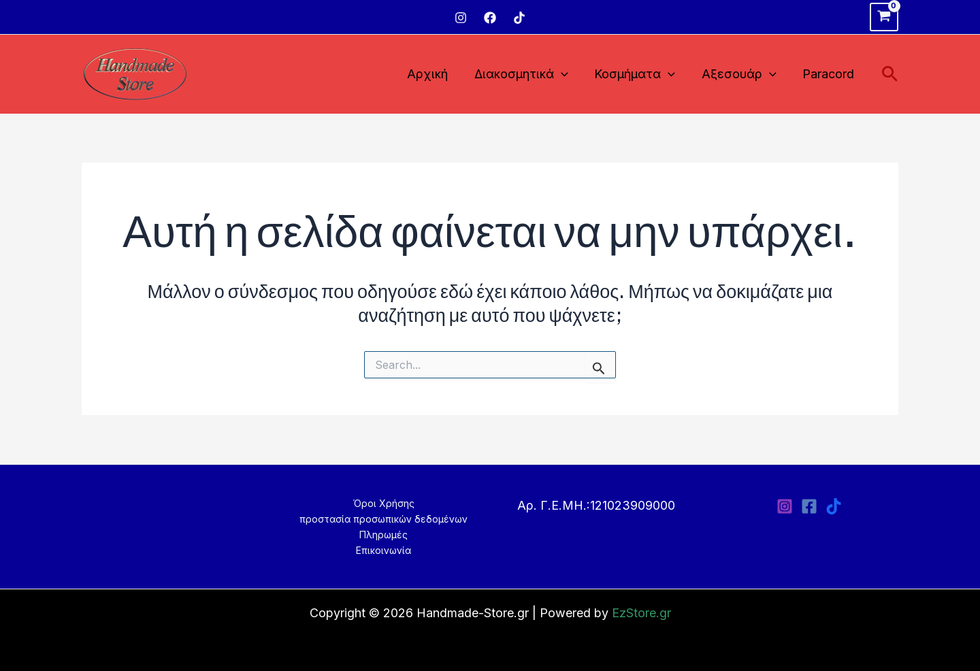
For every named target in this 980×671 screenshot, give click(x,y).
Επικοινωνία (384, 550)
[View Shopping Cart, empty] (884, 17)
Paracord (829, 74)
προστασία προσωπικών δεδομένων (383, 519)
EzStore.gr (641, 613)
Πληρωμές (383, 534)
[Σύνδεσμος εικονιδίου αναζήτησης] (889, 74)
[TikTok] (519, 18)
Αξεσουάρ (741, 74)
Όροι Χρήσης (383, 503)
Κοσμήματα (639, 74)
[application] (567, 74)
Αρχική (435, 74)
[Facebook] (490, 18)
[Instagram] (461, 18)
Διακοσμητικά (527, 74)
